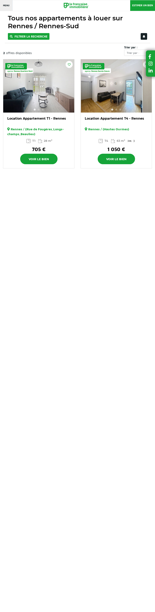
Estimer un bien (142, 5)
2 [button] (39, 110)
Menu (6, 5)
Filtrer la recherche (28, 36)
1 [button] (35, 110)
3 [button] (43, 110)
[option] (38, 86)
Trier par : (131, 47)
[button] (150, 56)
